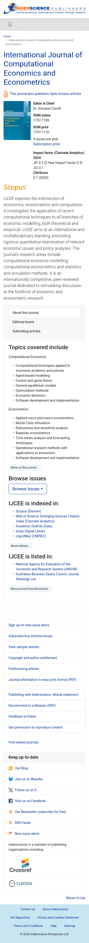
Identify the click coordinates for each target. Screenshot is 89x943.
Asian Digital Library (30, 531)
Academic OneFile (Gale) (34, 526)
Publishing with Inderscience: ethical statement (43, 695)
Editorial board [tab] (23, 322)
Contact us (28, 909)
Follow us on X (23, 790)
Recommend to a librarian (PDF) (32, 705)
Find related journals (23, 742)
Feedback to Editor (22, 716)
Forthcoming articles (24, 669)
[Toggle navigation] (10, 24)
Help (54, 926)
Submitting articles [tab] (26, 331)
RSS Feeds (20, 823)
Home (7, 36)
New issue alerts (24, 834)
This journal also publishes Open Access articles (45, 93)
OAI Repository (20, 917)
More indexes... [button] (20, 546)
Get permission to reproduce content (35, 727)
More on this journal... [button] (25, 467)
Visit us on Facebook (27, 801)
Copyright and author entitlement (33, 658)
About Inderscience (55, 909)
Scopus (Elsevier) (28, 511)
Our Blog (18, 768)
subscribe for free (52, 812)
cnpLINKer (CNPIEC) (31, 536)
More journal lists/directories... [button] (30, 588)
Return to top (75, 898)
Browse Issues (26, 489)
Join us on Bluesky (25, 779)
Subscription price (46, 144)
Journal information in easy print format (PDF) (42, 680)
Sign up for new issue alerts (29, 625)
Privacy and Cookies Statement (58, 917)
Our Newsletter (23, 812)
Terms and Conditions (28, 926)
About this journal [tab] (26, 313)
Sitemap (69, 926)
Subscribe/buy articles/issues (30, 636)
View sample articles (24, 647)
